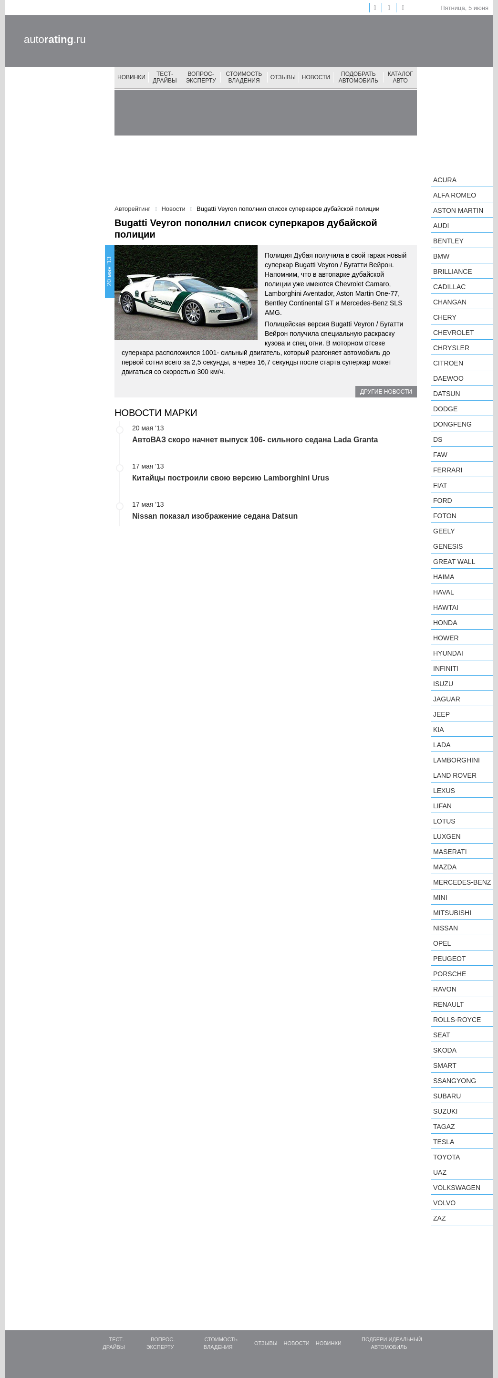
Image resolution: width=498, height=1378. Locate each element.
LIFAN (442, 806)
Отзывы (283, 77)
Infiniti (445, 668)
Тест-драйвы (165, 77)
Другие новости (386, 391)
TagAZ (444, 1126)
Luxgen (447, 836)
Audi (441, 226)
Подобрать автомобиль (358, 77)
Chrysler (451, 348)
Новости (316, 77)
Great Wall (454, 561)
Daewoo (448, 378)
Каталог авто (400, 77)
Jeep (441, 714)
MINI (440, 897)
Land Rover (455, 775)
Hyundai (448, 653)
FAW (440, 455)
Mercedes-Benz (462, 882)
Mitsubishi (452, 913)
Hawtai (445, 607)
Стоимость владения (244, 77)
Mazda (444, 867)
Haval (443, 592)
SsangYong (454, 1081)
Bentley (448, 241)
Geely (444, 531)
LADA (442, 745)
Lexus (444, 790)
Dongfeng (452, 424)
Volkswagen (456, 1187)
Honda (445, 622)
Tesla (443, 1142)
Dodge (445, 409)
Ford (442, 500)
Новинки (131, 77)
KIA (438, 729)
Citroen (448, 363)
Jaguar (446, 699)
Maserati (450, 852)
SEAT (441, 1035)
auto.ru (55, 39)
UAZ (439, 1172)
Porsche (449, 974)
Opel (442, 943)
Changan (450, 302)
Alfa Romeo (454, 195)
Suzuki (445, 1111)
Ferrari (447, 470)
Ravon (444, 989)
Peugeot (449, 958)
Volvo (444, 1203)
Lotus (444, 821)
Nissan (445, 928)
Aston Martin (458, 210)
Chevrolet (453, 332)
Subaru (447, 1096)
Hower (446, 638)
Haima (443, 577)
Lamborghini (456, 760)
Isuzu (443, 684)
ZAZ (439, 1218)
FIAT (440, 485)
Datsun (446, 393)
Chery (444, 317)
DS (437, 439)
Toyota (446, 1157)
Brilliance (452, 271)
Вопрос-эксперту (201, 77)
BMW (441, 256)
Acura (444, 180)
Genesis (448, 546)
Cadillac (449, 287)
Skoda (444, 1050)
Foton (444, 516)
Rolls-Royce (457, 1019)
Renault (448, 1004)
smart (444, 1065)
